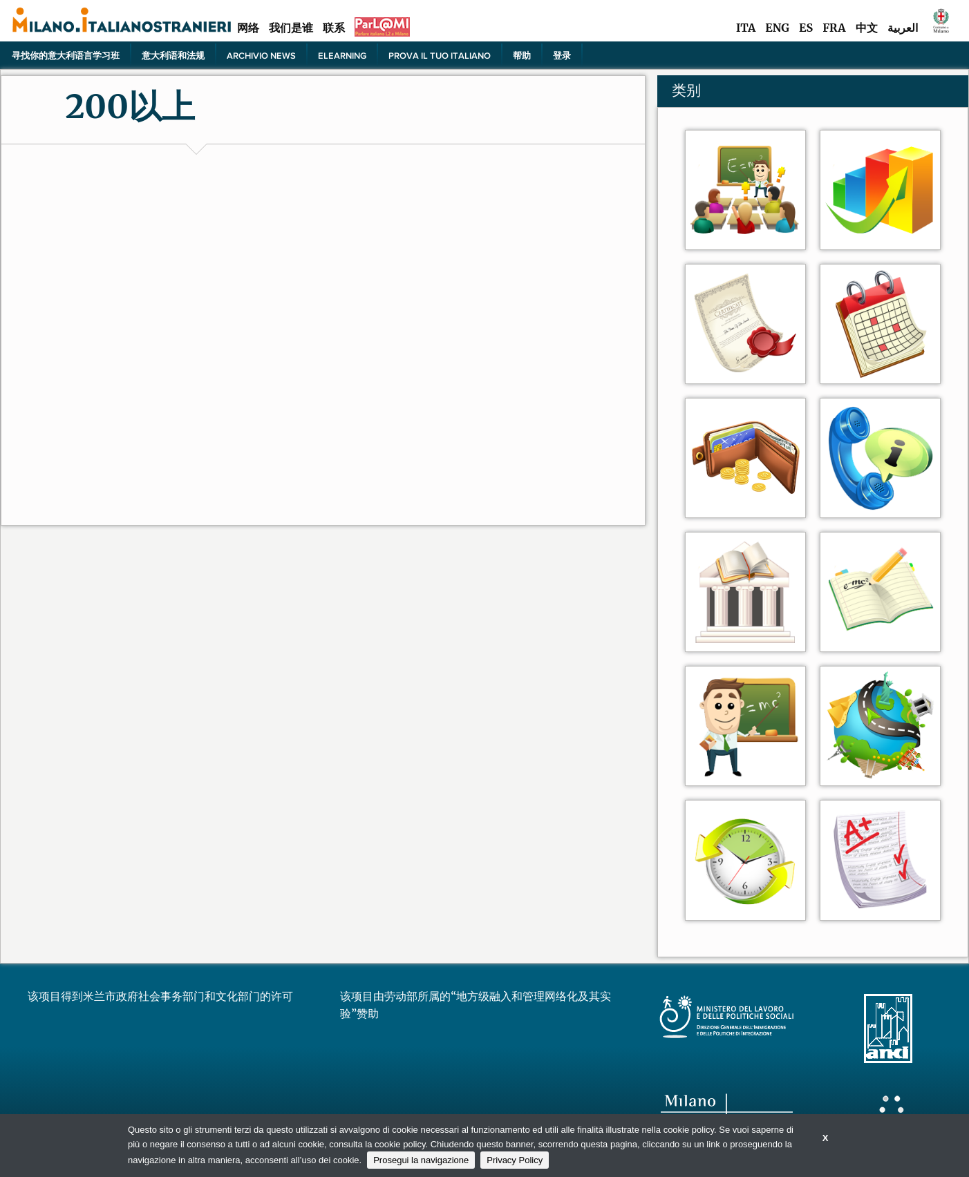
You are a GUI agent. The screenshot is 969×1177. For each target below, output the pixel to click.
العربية (902, 27)
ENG (777, 27)
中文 (867, 27)
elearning (342, 55)
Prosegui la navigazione (421, 1160)
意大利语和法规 (173, 55)
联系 (334, 27)
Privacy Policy (515, 1160)
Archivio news (261, 55)
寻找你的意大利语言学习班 (66, 55)
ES (806, 27)
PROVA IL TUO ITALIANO (439, 55)
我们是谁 (291, 27)
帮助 (522, 55)
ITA (745, 27)
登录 (562, 55)
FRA (833, 27)
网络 (248, 27)
